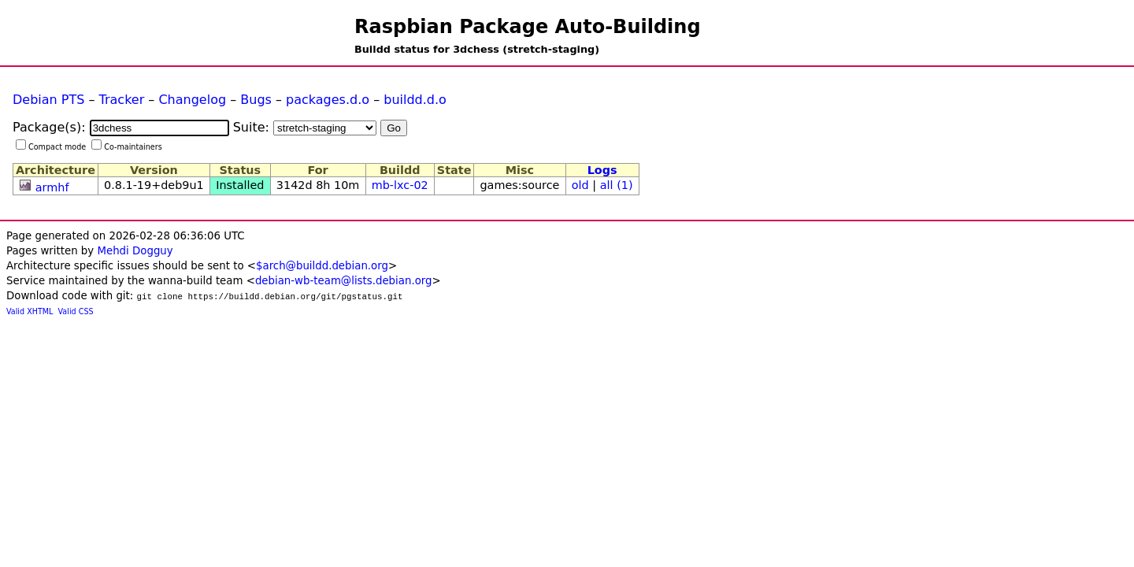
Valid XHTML (29, 311)
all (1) (616, 185)
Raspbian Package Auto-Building (527, 27)
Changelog (192, 99)
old (580, 185)
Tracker (122, 99)
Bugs (256, 99)
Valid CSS (76, 311)
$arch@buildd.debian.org (322, 266)
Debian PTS (48, 99)
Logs (602, 170)
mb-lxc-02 (400, 185)
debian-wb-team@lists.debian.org (343, 281)
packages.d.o (327, 99)
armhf (52, 187)
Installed (240, 185)
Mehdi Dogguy (134, 251)
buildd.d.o (415, 99)
